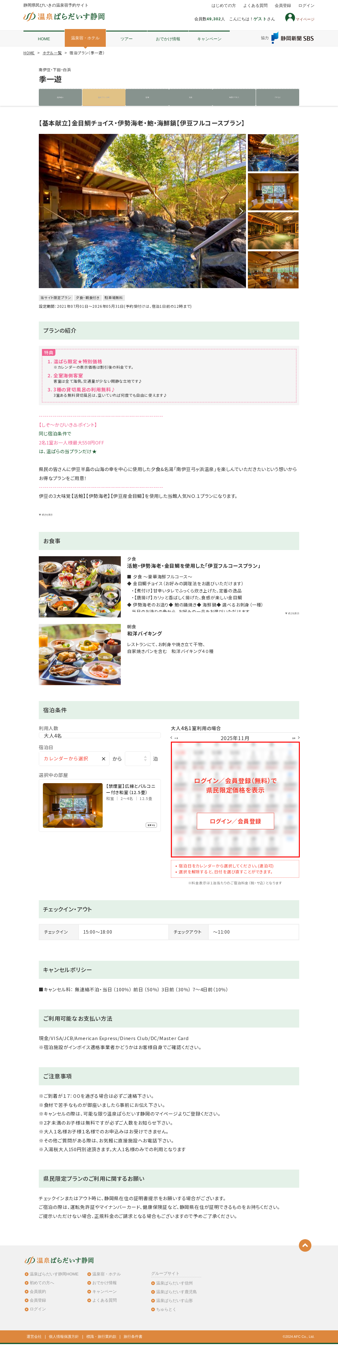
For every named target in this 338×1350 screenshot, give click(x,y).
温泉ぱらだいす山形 (174, 1306)
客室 (147, 97)
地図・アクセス (234, 97)
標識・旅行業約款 (101, 1342)
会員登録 (283, 5)
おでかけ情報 (168, 39)
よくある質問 (255, 5)
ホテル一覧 (52, 52)
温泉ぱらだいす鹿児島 (176, 1297)
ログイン (306, 5)
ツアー (126, 39)
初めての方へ (42, 1288)
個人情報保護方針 (64, 1342)
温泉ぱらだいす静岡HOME (54, 1279)
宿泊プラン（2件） (104, 97)
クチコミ (277, 97)
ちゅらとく (166, 1315)
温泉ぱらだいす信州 (174, 1288)
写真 (191, 97)
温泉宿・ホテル (85, 38)
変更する (144, 836)
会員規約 (38, 1297)
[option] (142, 211)
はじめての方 (224, 5)
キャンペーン (209, 39)
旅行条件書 (133, 1342)
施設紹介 (60, 97)
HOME (44, 39)
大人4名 (52, 745)
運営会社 (34, 1342)
